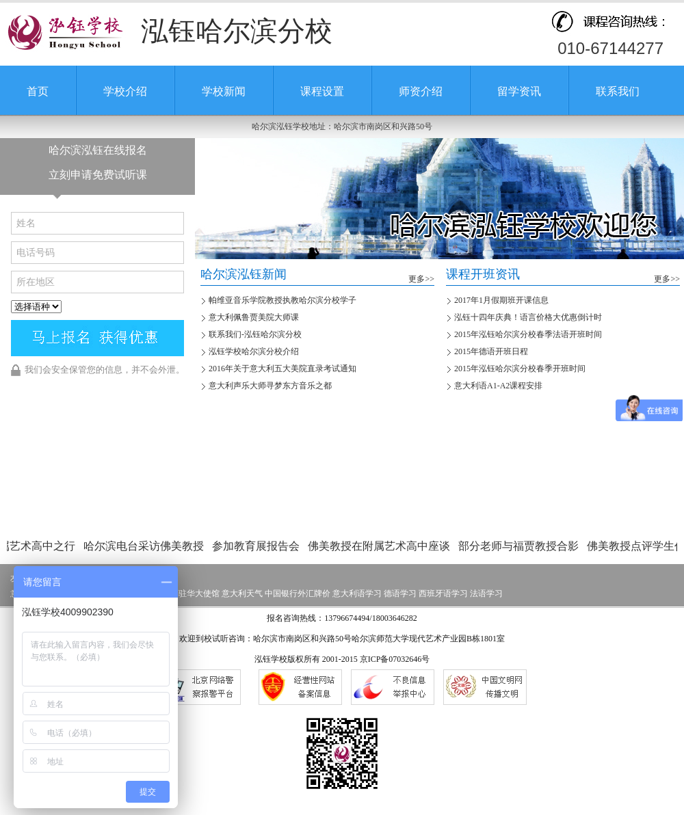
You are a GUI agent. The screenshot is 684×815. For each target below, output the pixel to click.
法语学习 (486, 593)
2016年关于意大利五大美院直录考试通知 (282, 368)
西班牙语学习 (443, 593)
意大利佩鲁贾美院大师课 (254, 317)
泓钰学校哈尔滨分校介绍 (254, 351)
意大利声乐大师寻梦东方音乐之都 (270, 385)
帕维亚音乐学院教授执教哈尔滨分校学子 (282, 300)
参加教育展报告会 (259, 546)
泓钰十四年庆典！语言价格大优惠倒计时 (528, 317)
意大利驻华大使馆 (187, 593)
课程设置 (322, 91)
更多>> (421, 279)
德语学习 (400, 593)
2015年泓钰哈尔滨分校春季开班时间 (520, 368)
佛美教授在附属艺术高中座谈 (382, 546)
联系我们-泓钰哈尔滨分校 (255, 334)
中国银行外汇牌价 (297, 593)
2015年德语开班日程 (491, 351)
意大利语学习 (357, 593)
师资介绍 (421, 91)
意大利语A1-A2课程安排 (498, 385)
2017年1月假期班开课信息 (501, 300)
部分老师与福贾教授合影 (522, 546)
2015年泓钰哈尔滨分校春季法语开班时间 (528, 334)
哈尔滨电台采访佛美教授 (147, 546)
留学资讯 (519, 91)
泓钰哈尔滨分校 (236, 31)
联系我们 (618, 91)
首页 (38, 91)
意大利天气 (242, 593)
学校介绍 (125, 91)
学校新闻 (224, 91)
